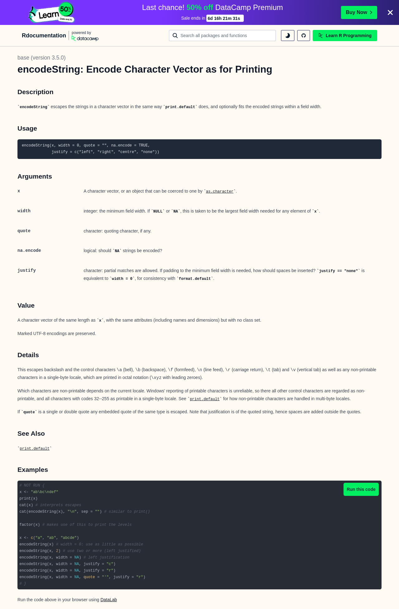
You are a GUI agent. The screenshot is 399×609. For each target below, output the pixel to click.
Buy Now (359, 12)
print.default (205, 399)
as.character (219, 191)
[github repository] (303, 35)
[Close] (390, 12)
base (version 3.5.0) (41, 58)
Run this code (361, 489)
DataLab (108, 599)
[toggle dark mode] (288, 35)
